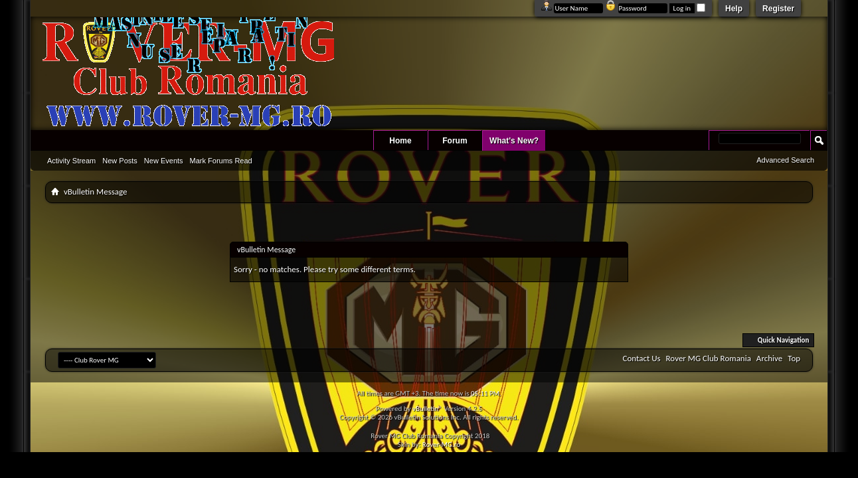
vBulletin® (427, 408)
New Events (163, 161)
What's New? (514, 140)
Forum (454, 140)
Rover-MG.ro (441, 444)
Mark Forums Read (221, 161)
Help (733, 8)
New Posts (119, 161)
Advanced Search (785, 160)
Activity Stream (71, 161)
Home (400, 140)
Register (778, 8)
